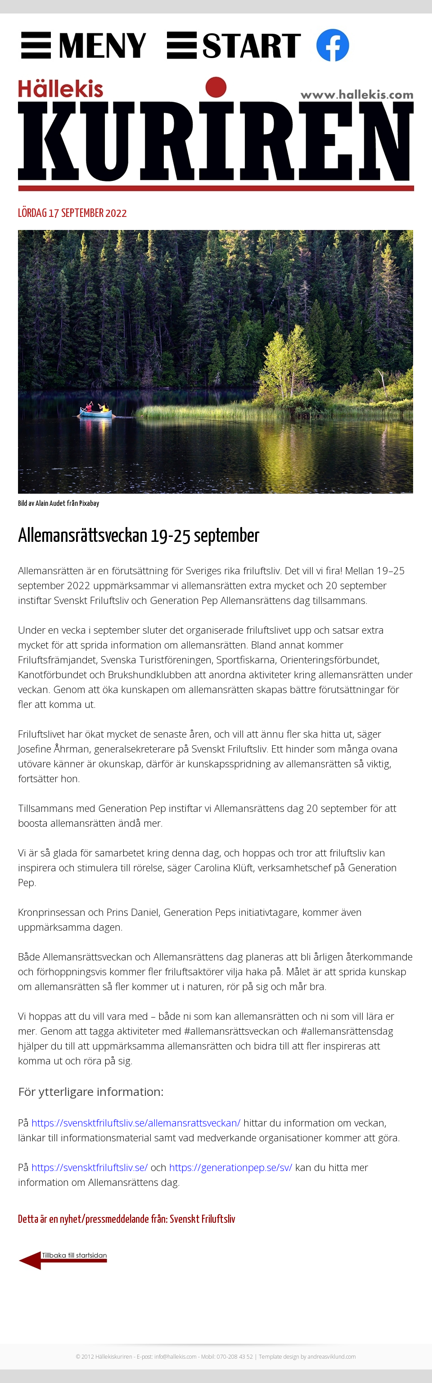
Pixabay (89, 504)
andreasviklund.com (332, 1356)
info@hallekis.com (175, 1356)
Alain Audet (51, 504)
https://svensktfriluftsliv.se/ (90, 1167)
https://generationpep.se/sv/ (230, 1167)
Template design (279, 1356)
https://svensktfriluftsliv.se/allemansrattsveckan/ (136, 1122)
